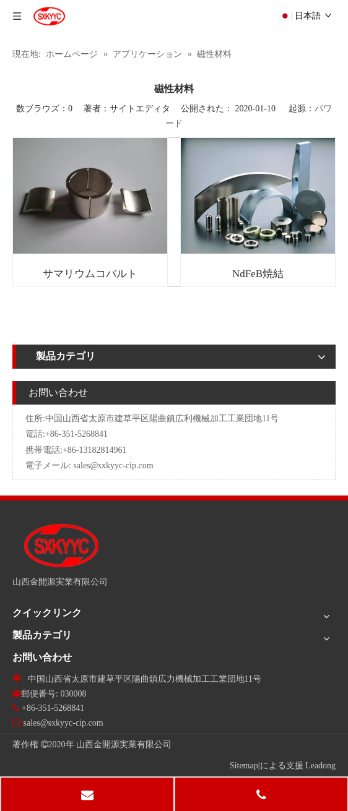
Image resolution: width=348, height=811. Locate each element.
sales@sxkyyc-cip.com (113, 465)
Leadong (320, 765)
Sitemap (244, 765)
